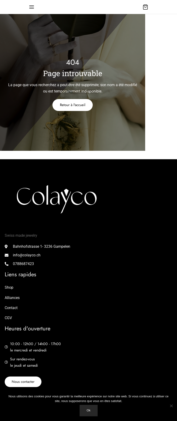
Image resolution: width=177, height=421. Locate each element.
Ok (89, 410)
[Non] (171, 405)
